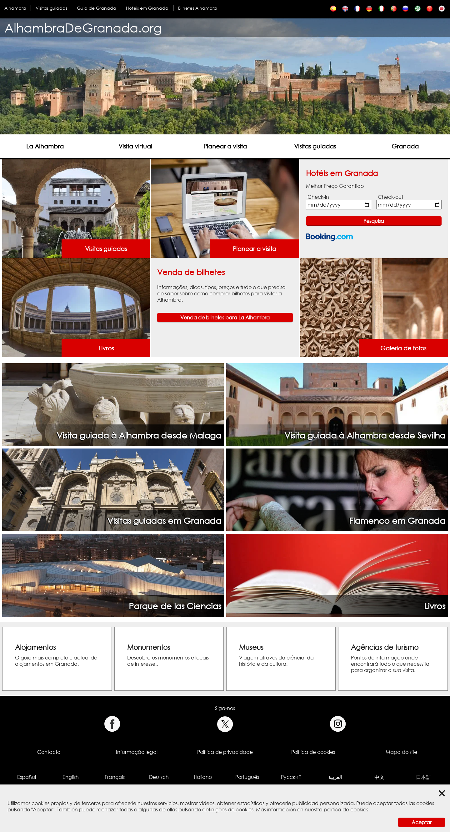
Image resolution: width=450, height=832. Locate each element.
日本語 (423, 777)
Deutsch (159, 777)
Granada (405, 146)
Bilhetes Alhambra (197, 8)
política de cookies (346, 809)
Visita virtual (135, 146)
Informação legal (137, 752)
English (70, 777)
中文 (379, 777)
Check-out (390, 197)
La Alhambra (45, 146)
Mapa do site (401, 752)
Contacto (48, 752)
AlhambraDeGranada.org (83, 27)
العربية (335, 777)
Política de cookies (313, 752)
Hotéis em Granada (147, 8)
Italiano (203, 777)
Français (115, 777)
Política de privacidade (225, 752)
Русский (291, 777)
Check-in (318, 197)
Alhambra (15, 8)
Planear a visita (225, 146)
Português (247, 777)
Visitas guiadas (51, 8)
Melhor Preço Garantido (335, 186)
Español (26, 777)
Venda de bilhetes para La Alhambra (225, 317)
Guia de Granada (96, 8)
